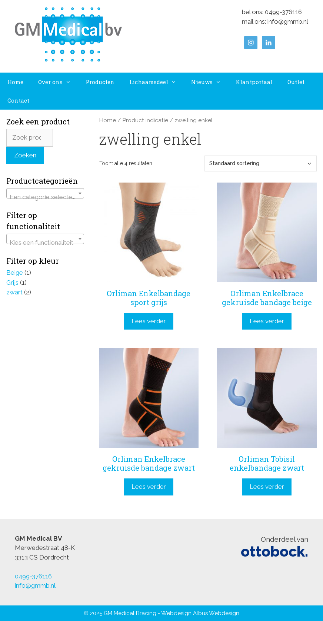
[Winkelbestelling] (260, 163)
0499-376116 (283, 12)
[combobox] (45, 193)
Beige (14, 272)
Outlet (295, 82)
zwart (14, 292)
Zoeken (25, 155)
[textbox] (45, 196)
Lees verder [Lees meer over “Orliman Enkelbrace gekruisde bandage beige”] (267, 321)
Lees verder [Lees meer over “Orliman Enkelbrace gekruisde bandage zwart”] (148, 486)
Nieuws (209, 82)
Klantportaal (254, 82)
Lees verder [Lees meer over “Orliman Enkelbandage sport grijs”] (148, 321)
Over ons (58, 82)
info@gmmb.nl (287, 21)
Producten (100, 82)
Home (15, 82)
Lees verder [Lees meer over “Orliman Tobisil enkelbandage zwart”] (267, 486)
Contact (18, 100)
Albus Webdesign (216, 613)
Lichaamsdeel (156, 82)
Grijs (12, 282)
